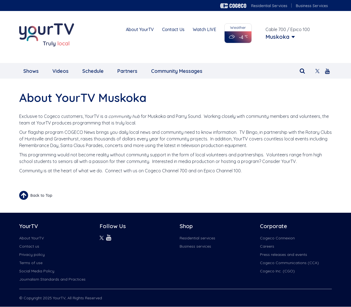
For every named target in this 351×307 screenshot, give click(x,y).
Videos (60, 71)
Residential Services (269, 5)
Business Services (312, 5)
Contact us (29, 246)
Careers (267, 246)
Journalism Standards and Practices (52, 279)
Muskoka (277, 37)
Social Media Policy (36, 271)
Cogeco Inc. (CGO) (277, 271)
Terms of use (31, 262)
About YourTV (140, 29)
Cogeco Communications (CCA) (289, 262)
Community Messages (176, 71)
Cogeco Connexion (277, 238)
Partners (127, 71)
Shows (31, 71)
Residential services (197, 238)
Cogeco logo (233, 5)
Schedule (93, 71)
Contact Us (173, 29)
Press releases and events (283, 254)
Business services (195, 246)
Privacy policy (32, 254)
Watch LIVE (204, 29)
